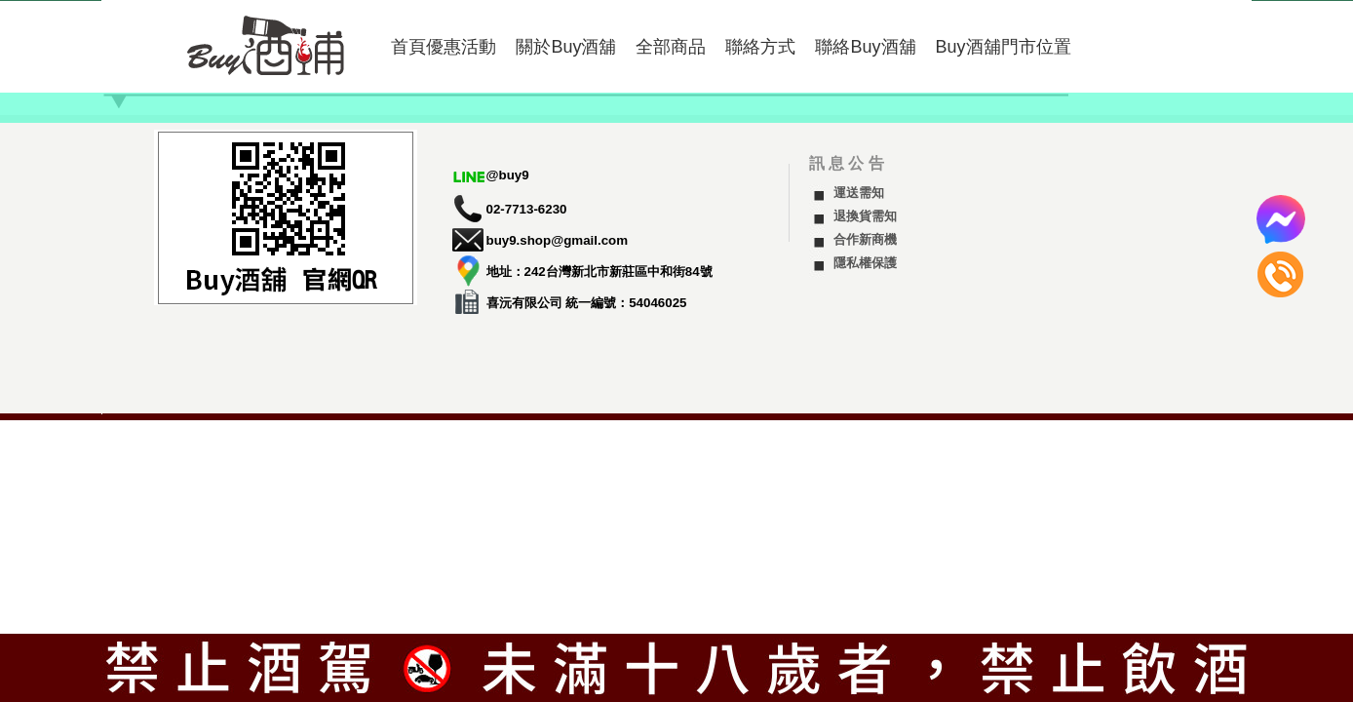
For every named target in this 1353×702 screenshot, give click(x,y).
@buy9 (507, 175)
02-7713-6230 (526, 209)
